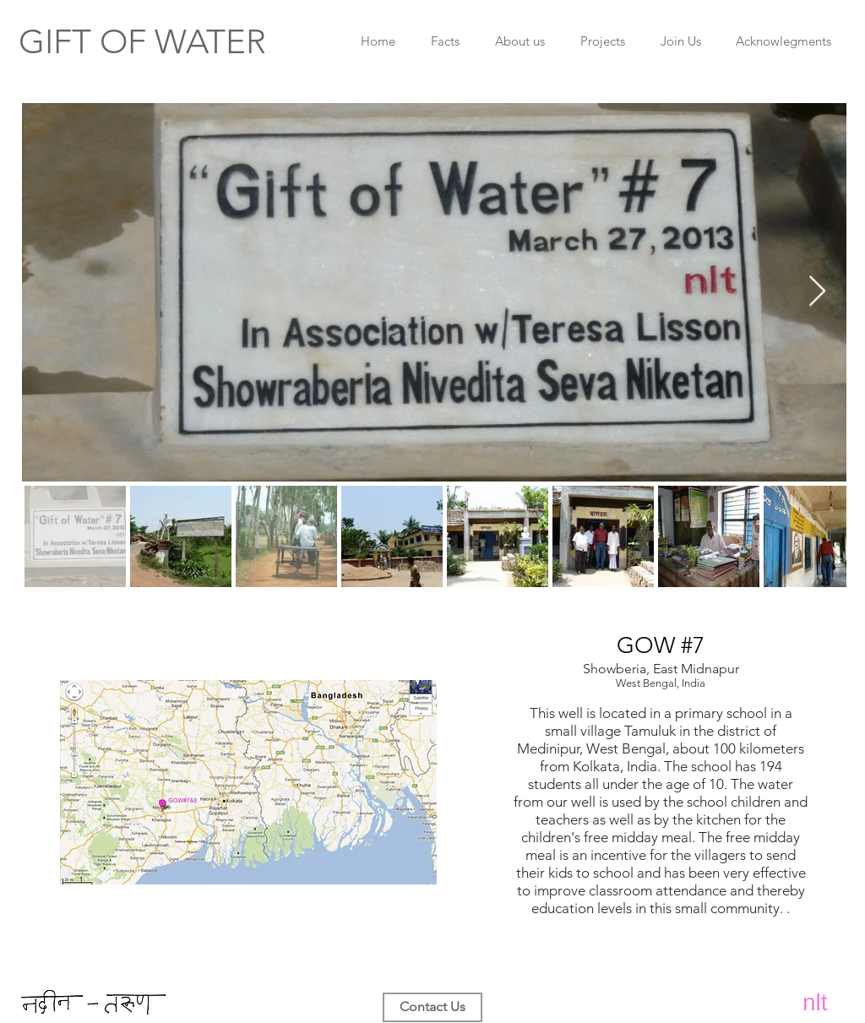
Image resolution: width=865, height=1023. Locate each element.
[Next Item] (817, 291)
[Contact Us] (432, 1007)
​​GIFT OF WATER (142, 41)
